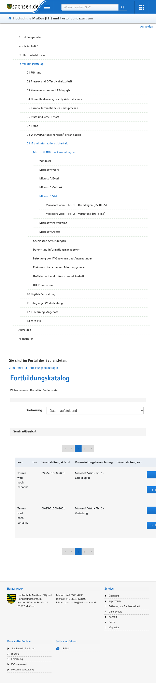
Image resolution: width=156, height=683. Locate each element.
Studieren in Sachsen (22, 648)
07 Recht (32, 126)
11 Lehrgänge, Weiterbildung (45, 303)
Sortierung (34, 410)
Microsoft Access (49, 232)
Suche (112, 622)
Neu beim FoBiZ (28, 46)
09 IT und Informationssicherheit (47, 143)
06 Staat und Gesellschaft (43, 117)
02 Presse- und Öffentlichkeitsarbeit (49, 81)
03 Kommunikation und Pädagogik (48, 90)
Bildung (15, 653)
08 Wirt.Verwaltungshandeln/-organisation (54, 135)
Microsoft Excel (49, 178)
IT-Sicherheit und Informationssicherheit (58, 276)
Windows (45, 161)
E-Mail (66, 648)
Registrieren (25, 338)
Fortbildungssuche (29, 37)
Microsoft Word (49, 170)
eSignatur (114, 627)
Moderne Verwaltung (22, 669)
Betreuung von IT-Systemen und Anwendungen (63, 258)
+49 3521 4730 (74, 595)
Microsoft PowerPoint (53, 223)
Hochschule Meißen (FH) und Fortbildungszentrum (53, 18)
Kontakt (113, 617)
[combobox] (89, 7)
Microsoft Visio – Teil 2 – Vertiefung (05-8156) (75, 214)
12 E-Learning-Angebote (42, 312)
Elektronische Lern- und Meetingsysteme (59, 267)
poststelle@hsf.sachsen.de (81, 602)
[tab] (53, 589)
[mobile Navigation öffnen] (47, 7)
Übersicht (114, 595)
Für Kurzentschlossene (32, 55)
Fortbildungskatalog (31, 64)
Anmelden (146, 26)
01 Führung (34, 72)
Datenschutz (115, 611)
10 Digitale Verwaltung (41, 294)
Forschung (17, 659)
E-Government (19, 664)
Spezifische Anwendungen (49, 241)
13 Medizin (34, 321)
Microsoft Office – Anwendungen (54, 152)
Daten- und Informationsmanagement (56, 249)
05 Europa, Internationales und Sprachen (52, 108)
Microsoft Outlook (50, 187)
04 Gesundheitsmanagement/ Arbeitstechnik (54, 99)
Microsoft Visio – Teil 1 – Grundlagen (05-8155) (76, 205)
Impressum (115, 601)
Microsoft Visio (48, 196)
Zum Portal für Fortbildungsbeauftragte (33, 367)
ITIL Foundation (43, 285)
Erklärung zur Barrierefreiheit (124, 606)
